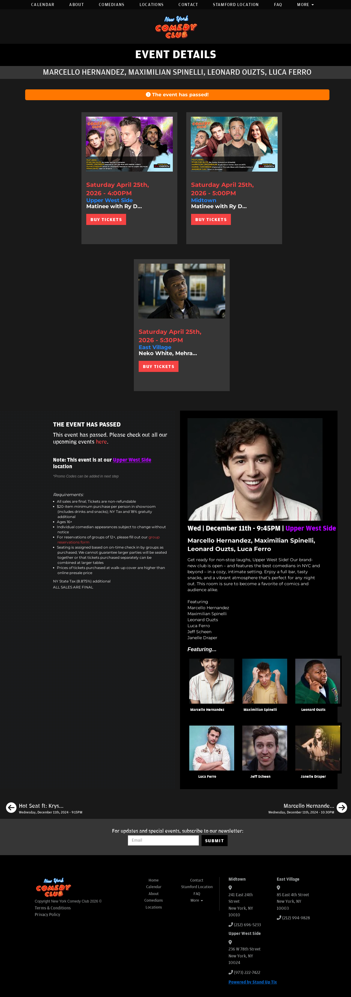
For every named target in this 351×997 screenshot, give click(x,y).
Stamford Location (236, 4)
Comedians (112, 4)
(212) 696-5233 (247, 924)
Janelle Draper (313, 776)
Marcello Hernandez (207, 710)
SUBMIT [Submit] (214, 840)
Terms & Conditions (53, 908)
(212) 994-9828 (296, 918)
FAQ (278, 4)
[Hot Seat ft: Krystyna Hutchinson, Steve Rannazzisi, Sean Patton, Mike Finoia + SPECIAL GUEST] (44, 808)
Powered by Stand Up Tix (253, 982)
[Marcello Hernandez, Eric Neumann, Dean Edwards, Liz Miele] (307, 808)
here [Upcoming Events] (101, 442)
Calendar (42, 4)
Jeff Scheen (260, 776)
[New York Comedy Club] (175, 26)
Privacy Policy (47, 914)
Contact (188, 4)
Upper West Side (132, 460)
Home (154, 880)
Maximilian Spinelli (260, 710)
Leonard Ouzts (313, 710)
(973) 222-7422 (247, 972)
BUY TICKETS (106, 219)
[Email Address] (163, 840)
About (76, 4)
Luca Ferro (207, 776)
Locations (152, 4)
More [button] (305, 4)
